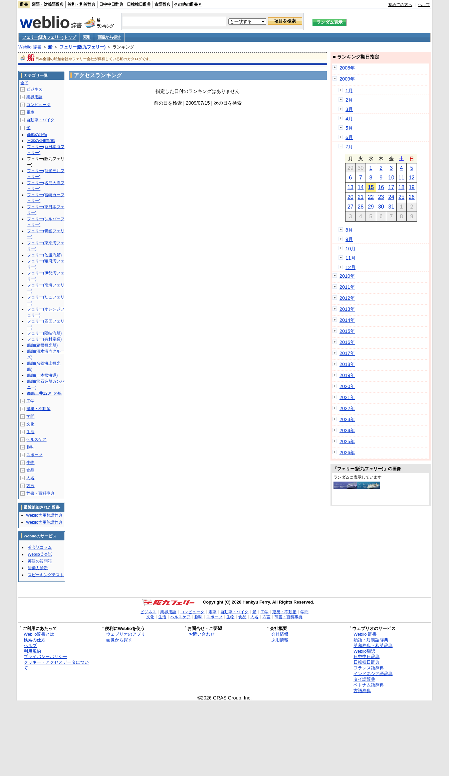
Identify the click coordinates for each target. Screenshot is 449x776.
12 (412, 177)
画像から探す (109, 37)
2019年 (347, 375)
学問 (30, 416)
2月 (349, 100)
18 (402, 187)
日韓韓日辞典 (139, 4)
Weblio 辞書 (29, 46)
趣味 (30, 447)
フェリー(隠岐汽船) (44, 333)
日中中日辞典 (111, 4)
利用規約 (32, 651)
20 (351, 197)
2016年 (347, 342)
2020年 (347, 386)
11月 (351, 258)
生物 (30, 462)
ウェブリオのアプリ (125, 634)
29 (371, 207)
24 (391, 197)
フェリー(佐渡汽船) (44, 255)
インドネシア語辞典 (373, 673)
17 (391, 187)
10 (391, 177)
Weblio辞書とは (39, 634)
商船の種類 (37, 134)
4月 (349, 118)
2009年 (347, 79)
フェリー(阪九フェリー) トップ (48, 37)
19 (412, 187)
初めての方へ (400, 4)
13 (351, 187)
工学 (30, 401)
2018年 (347, 364)
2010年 (347, 276)
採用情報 (279, 639)
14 (361, 187)
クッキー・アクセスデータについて (56, 665)
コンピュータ (38, 104)
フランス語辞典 (369, 667)
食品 (30, 470)
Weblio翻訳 (364, 651)
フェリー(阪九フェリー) (82, 46)
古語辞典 (163, 4)
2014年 (347, 320)
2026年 (347, 452)
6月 (349, 137)
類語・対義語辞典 (48, 4)
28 (361, 207)
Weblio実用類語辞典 (44, 515)
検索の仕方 (34, 639)
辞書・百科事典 (40, 493)
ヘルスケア (36, 439)
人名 (30, 478)
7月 (349, 146)
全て (24, 83)
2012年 (347, 298)
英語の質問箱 (40, 561)
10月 (351, 248)
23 (381, 197)
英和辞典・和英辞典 (373, 645)
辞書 (24, 4)
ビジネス (34, 89)
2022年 (347, 408)
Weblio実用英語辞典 (44, 522)
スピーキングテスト (46, 574)
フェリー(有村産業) (44, 339)
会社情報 (279, 634)
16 (381, 187)
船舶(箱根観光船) (42, 345)
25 (402, 197)
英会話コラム (40, 547)
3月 (349, 109)
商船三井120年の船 (44, 393)
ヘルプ (424, 4)
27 (351, 207)
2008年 (347, 68)
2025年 (347, 441)
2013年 (347, 309)
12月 (351, 267)
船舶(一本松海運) (42, 375)
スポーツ (34, 454)
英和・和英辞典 (81, 4)
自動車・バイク (40, 120)
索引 (86, 37)
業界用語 (34, 97)
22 (371, 197)
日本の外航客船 (41, 140)
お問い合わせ (202, 634)
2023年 (347, 419)
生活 (30, 431)
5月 (349, 128)
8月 (349, 230)
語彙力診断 (38, 567)
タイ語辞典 (364, 679)
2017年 (347, 353)
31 (391, 207)
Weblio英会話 (40, 554)
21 (361, 197)
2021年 (347, 397)
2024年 (347, 430)
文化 (30, 424)
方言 (30, 485)
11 (402, 177)
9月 (349, 239)
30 (381, 207)
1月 (349, 90)
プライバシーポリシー (45, 656)
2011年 (347, 287)
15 (371, 187)
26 (412, 197)
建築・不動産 (38, 408)
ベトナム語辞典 (369, 684)
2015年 (347, 331)
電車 (30, 112)
